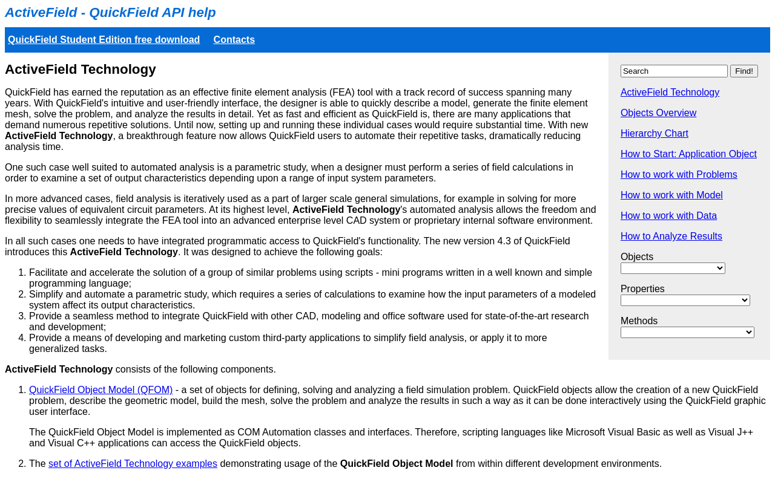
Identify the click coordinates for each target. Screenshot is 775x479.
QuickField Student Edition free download (104, 39)
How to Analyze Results (671, 236)
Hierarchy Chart (654, 133)
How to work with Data (669, 215)
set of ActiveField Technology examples (132, 463)
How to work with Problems (679, 174)
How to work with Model (672, 195)
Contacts (234, 39)
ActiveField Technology (670, 92)
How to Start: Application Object (689, 154)
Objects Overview (658, 113)
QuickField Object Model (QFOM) (101, 390)
